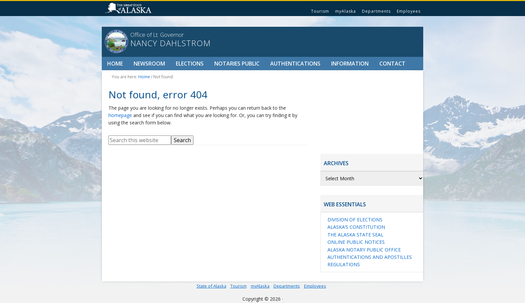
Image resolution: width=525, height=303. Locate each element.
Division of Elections (354, 219)
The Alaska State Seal (355, 234)
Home (115, 63)
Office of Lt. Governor (157, 34)
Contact (392, 63)
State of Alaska (129, 9)
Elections (190, 63)
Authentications (295, 63)
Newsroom (149, 63)
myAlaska (345, 11)
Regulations (343, 264)
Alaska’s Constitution (356, 227)
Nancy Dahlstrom (170, 43)
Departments (376, 11)
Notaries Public (236, 63)
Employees (409, 11)
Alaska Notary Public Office (364, 249)
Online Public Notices (356, 242)
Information (350, 63)
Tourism (320, 11)
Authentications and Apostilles (369, 257)
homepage (120, 115)
